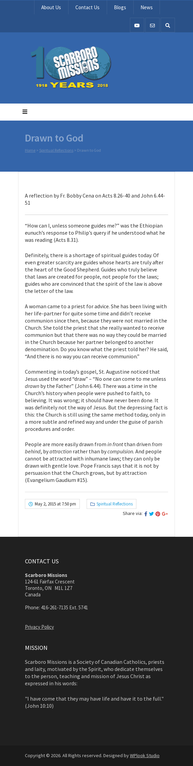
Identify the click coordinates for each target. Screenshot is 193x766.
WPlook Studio (145, 755)
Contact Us (87, 7)
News (146, 7)
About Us (51, 7)
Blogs (120, 7)
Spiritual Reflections (56, 150)
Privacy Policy (39, 627)
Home (30, 150)
